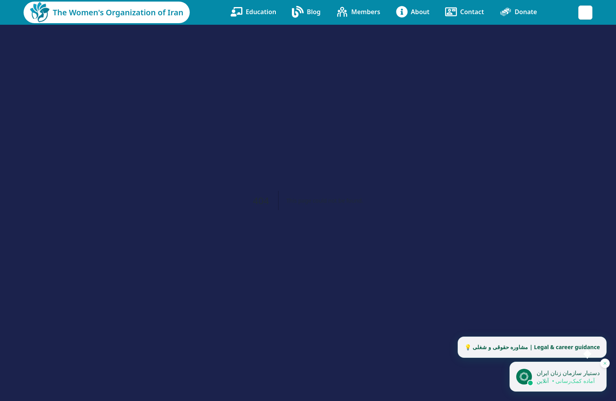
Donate (518, 12)
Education (253, 12)
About (412, 12)
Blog (306, 12)
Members (358, 12)
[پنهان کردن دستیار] (605, 363)
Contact (464, 12)
